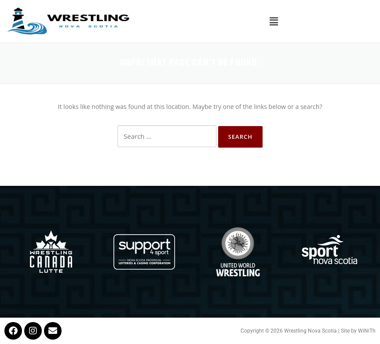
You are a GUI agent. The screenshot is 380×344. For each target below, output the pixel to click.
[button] (273, 21)
